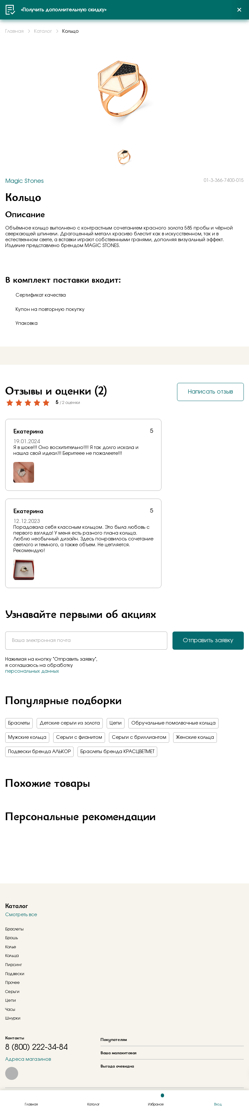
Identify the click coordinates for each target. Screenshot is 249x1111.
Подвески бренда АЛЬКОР (39, 752)
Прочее (12, 983)
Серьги (12, 992)
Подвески (14, 974)
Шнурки (12, 1018)
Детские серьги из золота (70, 723)
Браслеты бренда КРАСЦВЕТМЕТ (117, 752)
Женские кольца (195, 737)
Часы (10, 1009)
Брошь (11, 938)
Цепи (116, 723)
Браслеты (19, 723)
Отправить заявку (208, 641)
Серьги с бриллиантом (139, 737)
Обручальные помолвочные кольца (173, 723)
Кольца (12, 956)
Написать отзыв (210, 392)
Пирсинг (13, 965)
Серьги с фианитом (79, 737)
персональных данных (32, 671)
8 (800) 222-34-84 (36, 1047)
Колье (10, 947)
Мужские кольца (27, 737)
